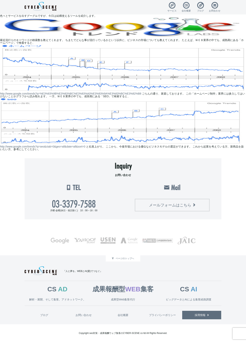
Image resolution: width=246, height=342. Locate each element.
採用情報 (200, 315)
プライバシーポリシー (162, 315)
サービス (172, 10)
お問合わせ (214, 10)
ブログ (200, 10)
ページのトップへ (125, 258)
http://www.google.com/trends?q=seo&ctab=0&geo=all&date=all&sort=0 (42, 146)
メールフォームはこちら (170, 205)
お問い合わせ (84, 315)
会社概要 (186, 10)
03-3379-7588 (74, 204)
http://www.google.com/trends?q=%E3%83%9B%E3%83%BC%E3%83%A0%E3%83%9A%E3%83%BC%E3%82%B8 (70, 93)
